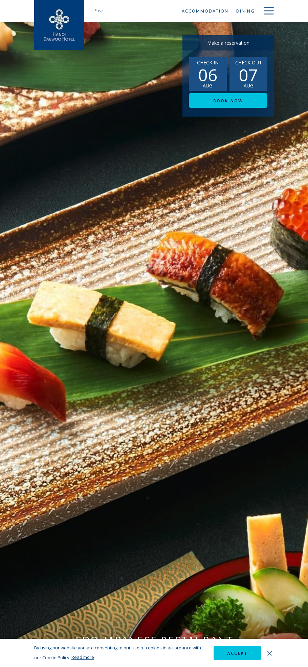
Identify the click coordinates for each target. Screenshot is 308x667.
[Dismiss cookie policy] (269, 653)
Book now (228, 101)
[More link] (266, 11)
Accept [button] (237, 653)
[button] (208, 74)
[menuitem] (144, 11)
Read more (82, 657)
